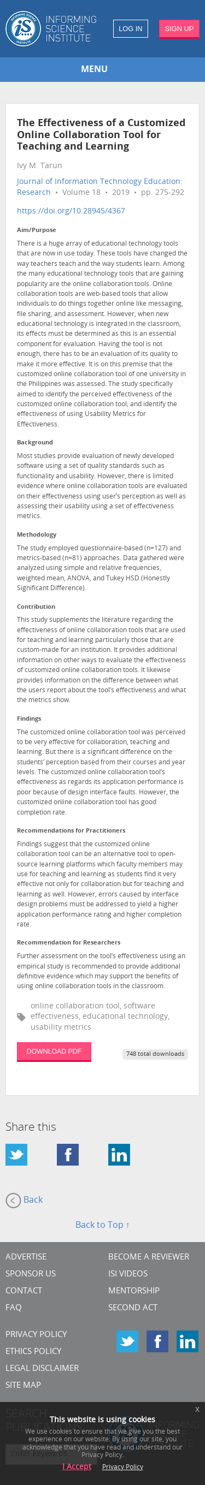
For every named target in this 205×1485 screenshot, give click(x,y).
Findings (29, 719)
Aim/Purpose (36, 231)
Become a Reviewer (148, 1258)
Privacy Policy (36, 1335)
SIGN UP (179, 29)
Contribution (36, 607)
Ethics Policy (33, 1352)
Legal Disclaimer (42, 1369)
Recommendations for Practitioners (71, 831)
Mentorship (134, 1291)
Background (35, 443)
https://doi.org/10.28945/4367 (71, 211)
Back (24, 1200)
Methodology (36, 535)
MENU (94, 70)
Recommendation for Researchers (68, 943)
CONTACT (23, 1291)
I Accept (76, 1467)
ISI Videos (128, 1274)
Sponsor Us (30, 1274)
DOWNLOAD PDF (54, 1051)
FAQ (13, 1308)
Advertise (25, 1258)
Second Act (132, 1308)
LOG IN (130, 29)
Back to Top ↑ (102, 1225)
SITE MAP (23, 1386)
